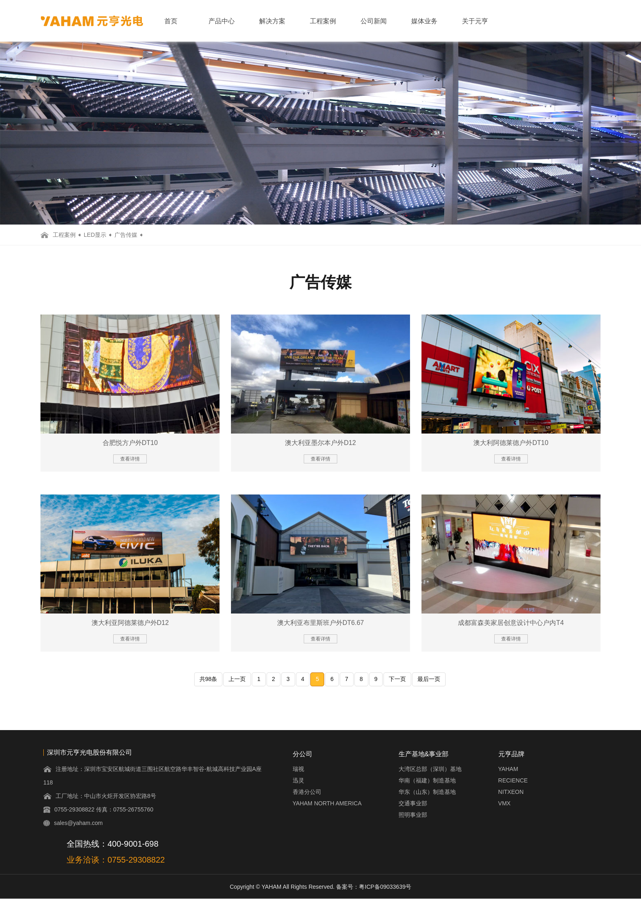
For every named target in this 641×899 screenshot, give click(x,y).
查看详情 (130, 459)
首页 (170, 21)
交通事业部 (413, 803)
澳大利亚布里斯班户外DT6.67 (320, 622)
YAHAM (508, 769)
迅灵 (298, 780)
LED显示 (95, 234)
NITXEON (511, 792)
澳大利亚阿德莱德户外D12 (130, 622)
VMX (504, 803)
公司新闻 (374, 21)
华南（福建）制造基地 (427, 780)
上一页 (237, 679)
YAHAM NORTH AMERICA (327, 803)
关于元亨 (475, 21)
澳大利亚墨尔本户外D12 (320, 442)
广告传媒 (125, 234)
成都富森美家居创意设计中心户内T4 (511, 622)
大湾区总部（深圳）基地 (430, 769)
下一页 (397, 679)
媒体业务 (424, 21)
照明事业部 (413, 814)
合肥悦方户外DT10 (130, 442)
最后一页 (428, 679)
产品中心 (221, 21)
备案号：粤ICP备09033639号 (373, 886)
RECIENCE (513, 780)
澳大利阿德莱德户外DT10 (510, 442)
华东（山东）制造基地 (427, 792)
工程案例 (323, 21)
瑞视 (298, 769)
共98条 (208, 679)
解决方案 (272, 21)
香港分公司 (307, 792)
